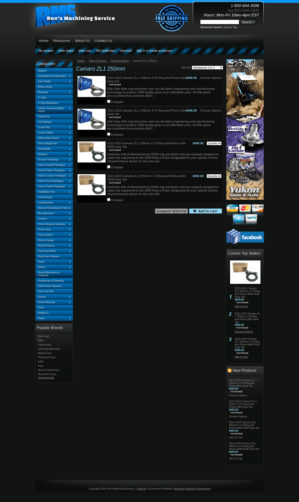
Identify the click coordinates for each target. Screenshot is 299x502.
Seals (53, 262)
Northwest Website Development (192, 488)
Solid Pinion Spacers (49, 286)
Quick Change (53, 240)
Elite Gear (43, 336)
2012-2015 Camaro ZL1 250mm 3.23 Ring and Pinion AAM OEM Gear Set (247, 343)
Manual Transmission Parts (53, 208)
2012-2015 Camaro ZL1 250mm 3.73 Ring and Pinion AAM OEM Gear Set (247, 292)
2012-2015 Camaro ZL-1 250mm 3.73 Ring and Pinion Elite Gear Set (243, 383)
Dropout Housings (53, 159)
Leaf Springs (45, 197)
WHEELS (43, 312)
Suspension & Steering (51, 280)
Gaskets (53, 154)
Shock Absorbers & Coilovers (49, 274)
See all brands (46, 377)
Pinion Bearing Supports (53, 224)
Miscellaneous (53, 213)
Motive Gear (45, 353)
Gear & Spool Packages (53, 186)
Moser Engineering (48, 369)
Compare (117, 102)
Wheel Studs (45, 86)
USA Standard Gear (49, 348)
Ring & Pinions (53, 245)
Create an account (160, 50)
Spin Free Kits (46, 291)
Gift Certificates (105, 50)
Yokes (53, 318)
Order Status (66, 50)
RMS (40, 340)
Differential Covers (53, 138)
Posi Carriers (53, 235)
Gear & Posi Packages (53, 181)
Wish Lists (84, 50)
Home (81, 60)
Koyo (41, 365)
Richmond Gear (47, 357)
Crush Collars (53, 132)
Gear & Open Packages (53, 170)
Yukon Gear (44, 344)
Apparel (42, 70)
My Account (46, 50)
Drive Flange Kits (53, 143)
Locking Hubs (53, 202)
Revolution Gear (47, 374)
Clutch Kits (44, 116)
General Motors (119, 60)
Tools (41, 307)
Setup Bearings (53, 302)
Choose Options (210, 77)
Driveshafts (53, 149)
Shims (53, 267)
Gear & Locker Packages (53, 175)
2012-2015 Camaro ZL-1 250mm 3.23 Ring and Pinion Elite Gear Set (248, 317)
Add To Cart (241, 306)
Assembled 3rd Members (53, 76)
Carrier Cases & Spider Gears (53, 109)
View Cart (126, 50)
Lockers (53, 218)
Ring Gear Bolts (53, 251)
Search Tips (230, 27)
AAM (40, 361)
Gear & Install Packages (53, 165)
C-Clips (42, 97)
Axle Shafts (53, 81)
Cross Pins (53, 127)
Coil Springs (45, 121)
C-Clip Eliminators (48, 102)
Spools (53, 297)
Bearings (53, 92)
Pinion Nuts (53, 229)
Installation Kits (53, 192)
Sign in (141, 50)
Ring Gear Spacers (48, 256)
